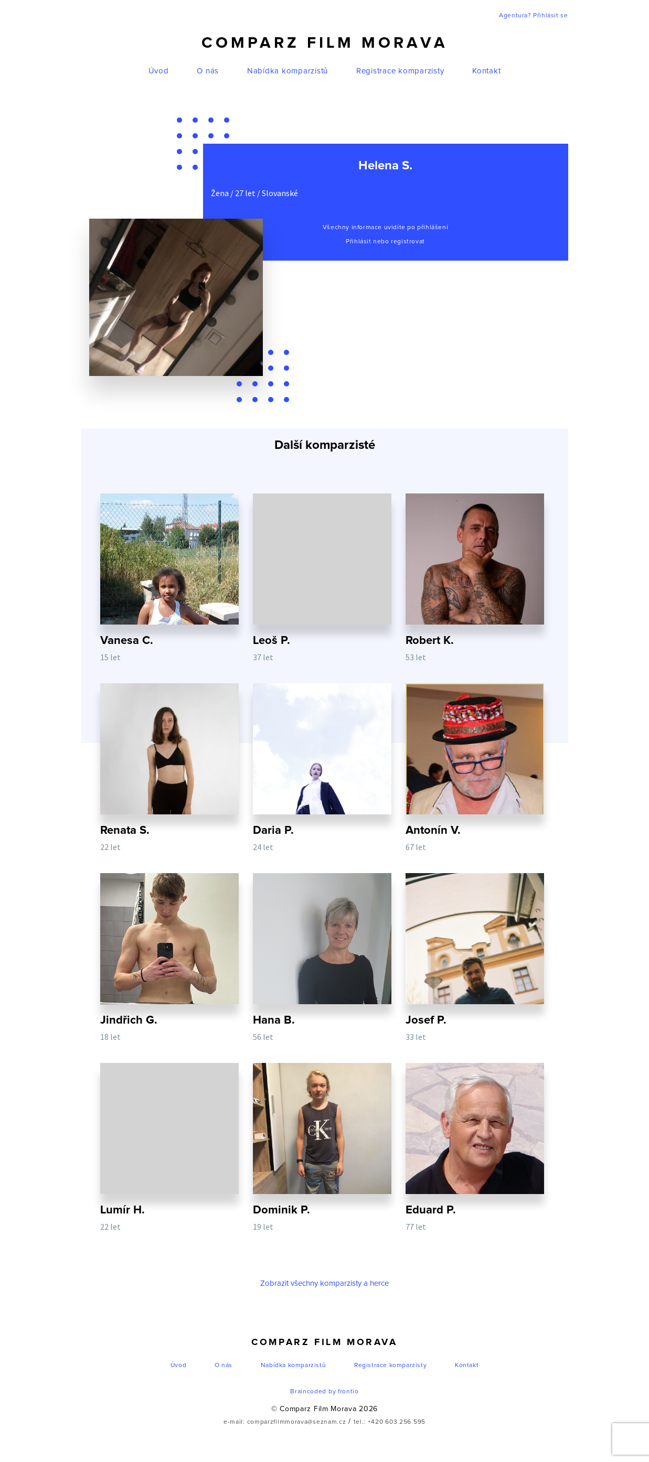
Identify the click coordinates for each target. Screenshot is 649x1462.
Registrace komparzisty (400, 71)
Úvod (158, 71)
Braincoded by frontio (324, 1392)
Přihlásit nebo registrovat (385, 242)
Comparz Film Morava (324, 43)
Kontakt (486, 71)
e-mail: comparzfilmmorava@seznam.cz (285, 1422)
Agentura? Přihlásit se (533, 16)
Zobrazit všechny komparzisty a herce (324, 1283)
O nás (208, 71)
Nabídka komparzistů (287, 71)
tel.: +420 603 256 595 (389, 1422)
